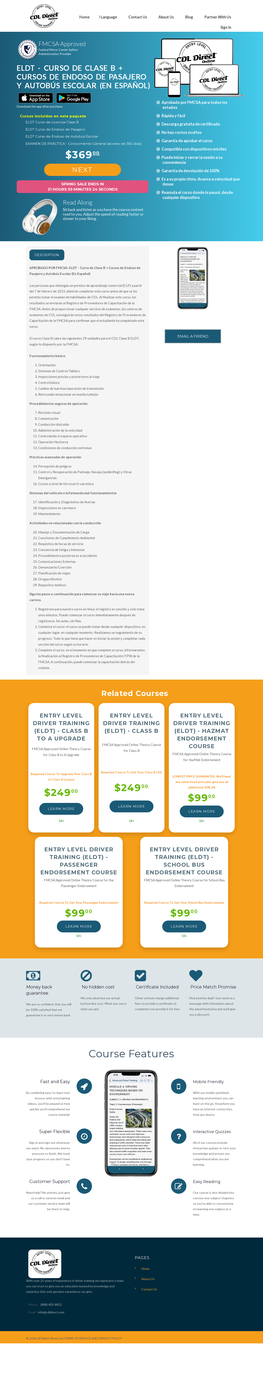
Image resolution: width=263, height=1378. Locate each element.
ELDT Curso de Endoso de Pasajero (55, 129)
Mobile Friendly (210, 1081)
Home (145, 1268)
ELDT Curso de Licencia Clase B (52, 122)
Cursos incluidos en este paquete (53, 116)
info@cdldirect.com (51, 1312)
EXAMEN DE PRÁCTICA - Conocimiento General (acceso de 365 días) (83, 144)
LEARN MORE (61, 809)
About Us (148, 1279)
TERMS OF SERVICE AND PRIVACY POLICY (93, 1338)
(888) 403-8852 (51, 1304)
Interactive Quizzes (213, 1131)
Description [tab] (51, 255)
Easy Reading (207, 1181)
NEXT (82, 170)
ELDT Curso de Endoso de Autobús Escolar (61, 136)
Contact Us (149, 1289)
